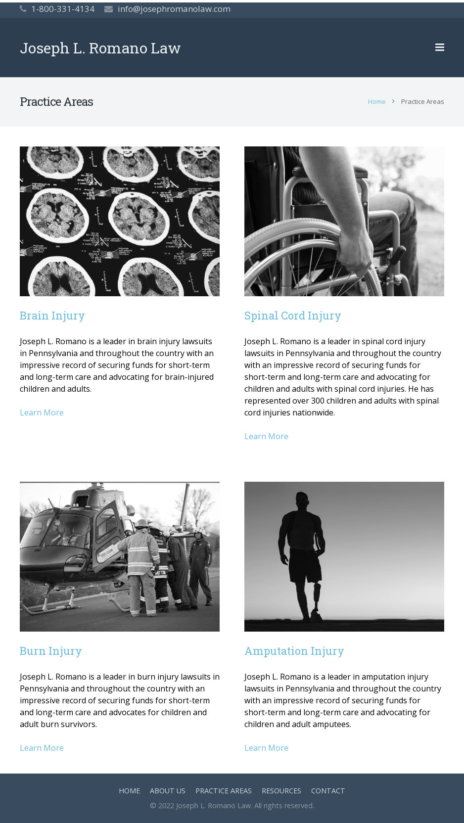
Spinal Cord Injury (292, 315)
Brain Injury (52, 315)
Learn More (42, 412)
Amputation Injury (294, 650)
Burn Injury (51, 650)
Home (377, 101)
